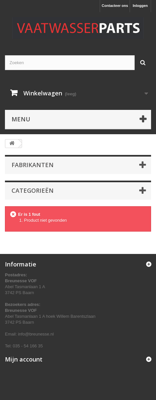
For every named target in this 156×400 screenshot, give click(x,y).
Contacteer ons (115, 6)
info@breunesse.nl (36, 334)
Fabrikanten (33, 165)
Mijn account (23, 359)
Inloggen (140, 6)
